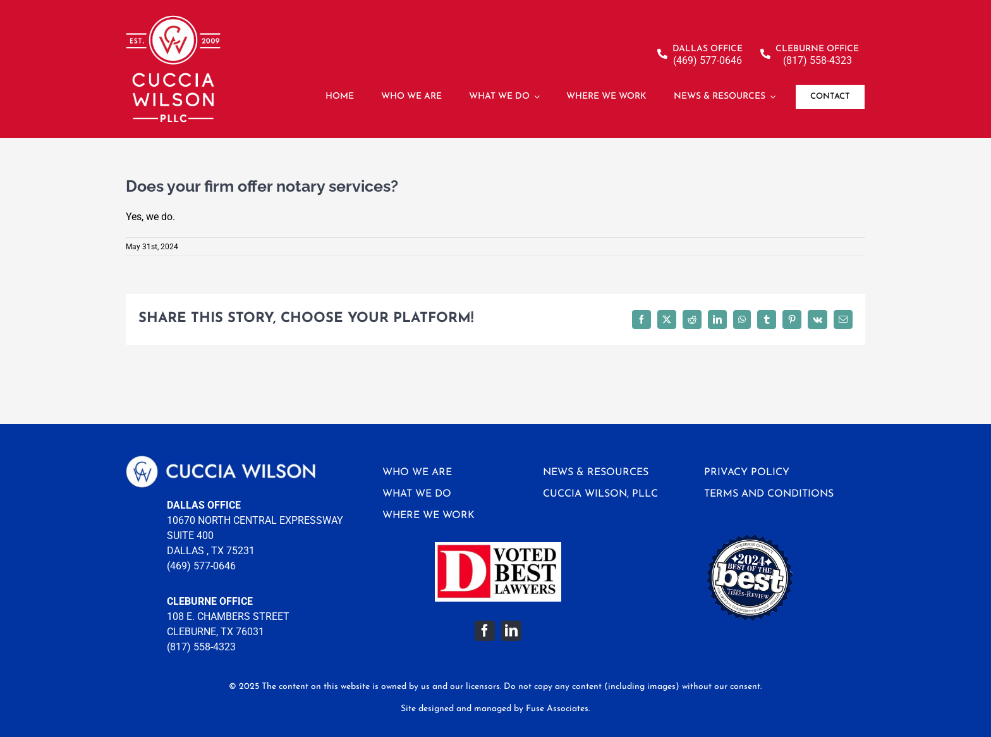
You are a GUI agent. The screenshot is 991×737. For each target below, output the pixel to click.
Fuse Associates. (558, 709)
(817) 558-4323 (201, 647)
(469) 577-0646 (201, 566)
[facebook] (485, 631)
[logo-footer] (220, 460)
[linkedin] (511, 631)
